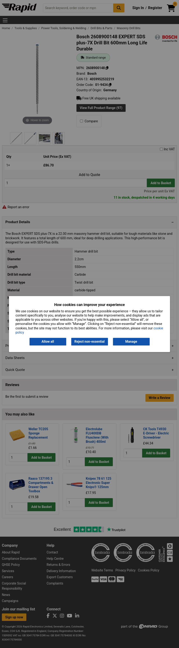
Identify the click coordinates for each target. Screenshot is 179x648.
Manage (131, 341)
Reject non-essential (89, 341)
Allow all (47, 341)
